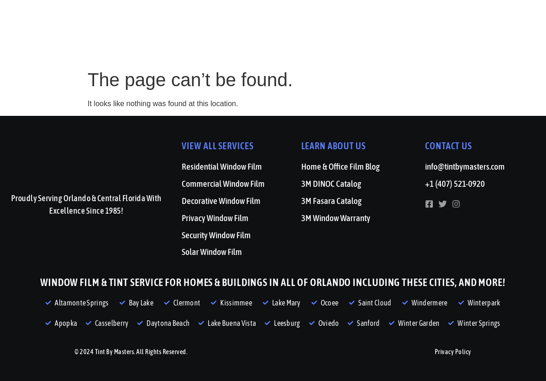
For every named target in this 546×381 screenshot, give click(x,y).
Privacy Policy (453, 352)
